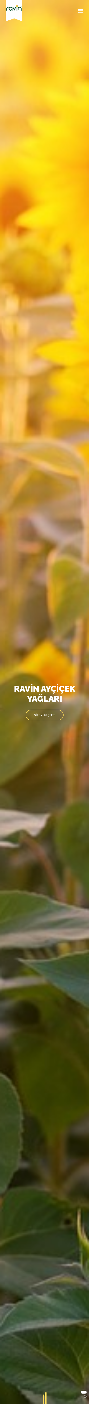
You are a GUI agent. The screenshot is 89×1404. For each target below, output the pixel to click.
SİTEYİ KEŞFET (44, 715)
